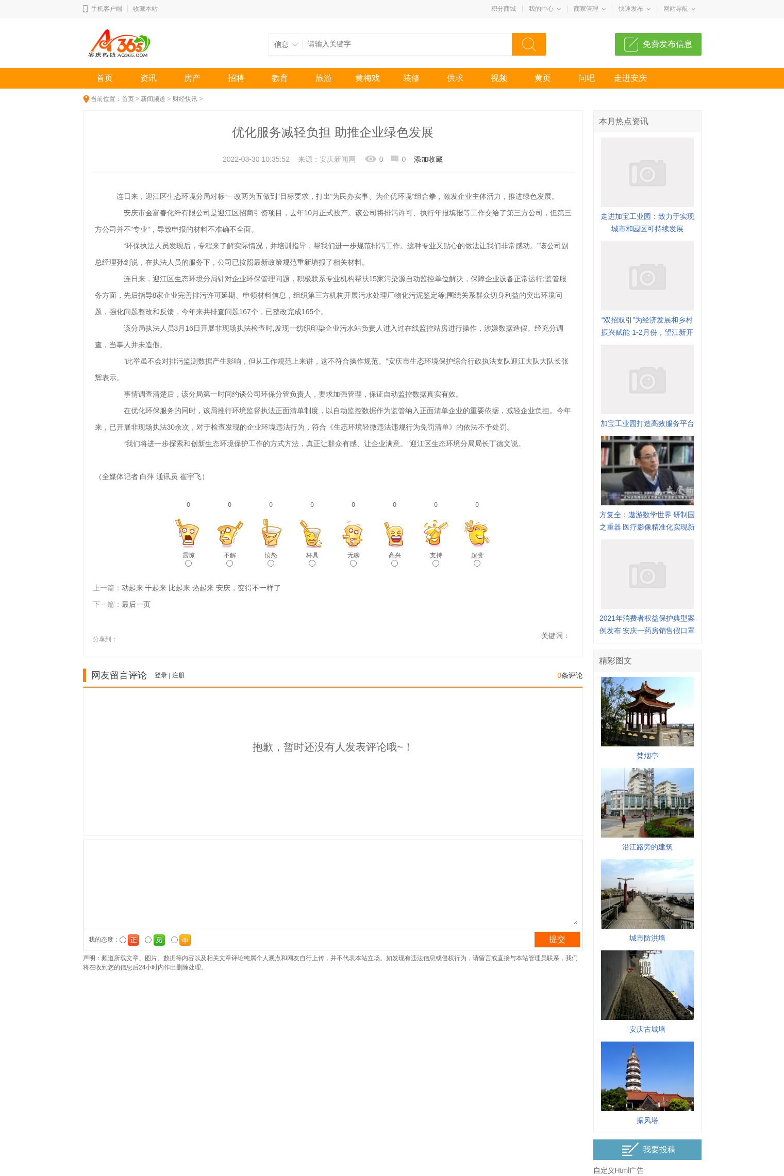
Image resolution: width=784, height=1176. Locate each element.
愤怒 (271, 559)
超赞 (477, 559)
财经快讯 (185, 99)
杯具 (312, 559)
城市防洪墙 (647, 938)
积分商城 (503, 8)
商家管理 (586, 8)
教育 (280, 78)
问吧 (586, 78)
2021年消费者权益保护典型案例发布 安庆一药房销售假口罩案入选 (647, 630)
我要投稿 (649, 1149)
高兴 (395, 559)
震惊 (188, 559)
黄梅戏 (367, 78)
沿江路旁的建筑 (647, 847)
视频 (499, 78)
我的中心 (541, 8)
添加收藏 (428, 159)
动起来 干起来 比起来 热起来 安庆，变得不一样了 (201, 588)
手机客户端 (106, 8)
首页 (104, 78)
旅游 (323, 78)
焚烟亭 (647, 756)
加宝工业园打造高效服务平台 (647, 423)
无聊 (353, 559)
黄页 (543, 78)
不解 (230, 559)
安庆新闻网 (338, 159)
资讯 (148, 78)
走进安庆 (630, 78)
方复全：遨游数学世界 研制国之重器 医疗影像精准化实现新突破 (647, 526)
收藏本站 (145, 8)
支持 (436, 559)
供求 (455, 78)
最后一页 (136, 604)
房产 (192, 78)
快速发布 (631, 8)
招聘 (236, 78)
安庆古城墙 (647, 1029)
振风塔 (647, 1120)
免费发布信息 (667, 44)
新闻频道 (153, 99)
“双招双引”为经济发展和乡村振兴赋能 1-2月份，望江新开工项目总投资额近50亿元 (647, 332)
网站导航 (675, 8)
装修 (411, 78)
